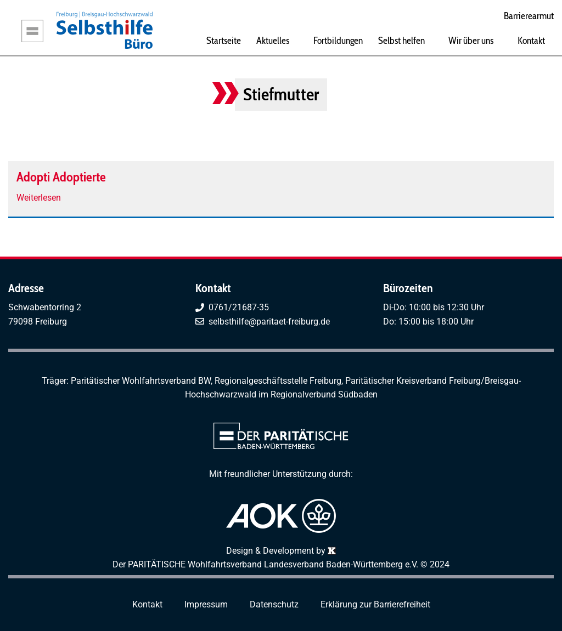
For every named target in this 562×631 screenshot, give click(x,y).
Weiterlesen (38, 197)
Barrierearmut (529, 15)
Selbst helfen (401, 40)
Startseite (223, 40)
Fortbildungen (338, 40)
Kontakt (531, 40)
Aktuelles (272, 40)
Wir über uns (470, 40)
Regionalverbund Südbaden (324, 394)
